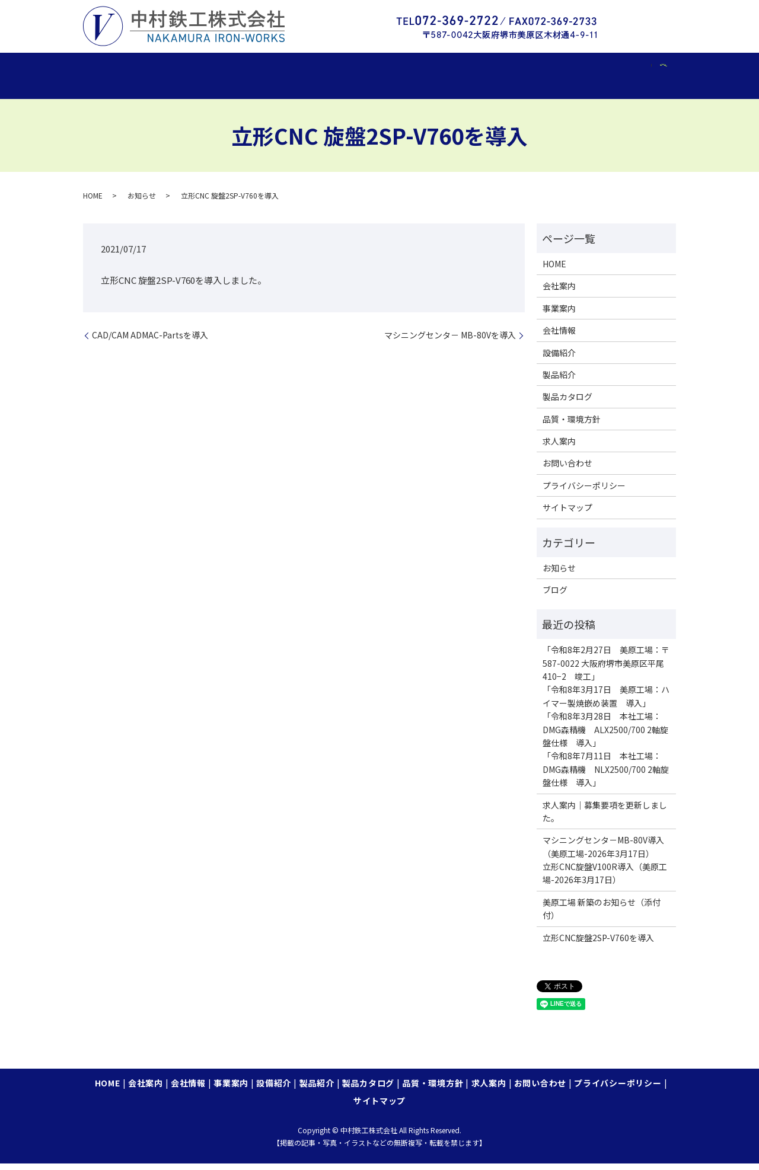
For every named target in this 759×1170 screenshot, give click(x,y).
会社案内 (163, 69)
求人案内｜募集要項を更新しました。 (605, 817)
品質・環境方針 (552, 69)
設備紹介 (342, 69)
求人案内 (625, 69)
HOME (108, 69)
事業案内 (282, 69)
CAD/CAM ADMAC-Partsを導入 (150, 341)
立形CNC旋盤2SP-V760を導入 (598, 944)
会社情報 (223, 69)
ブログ (555, 596)
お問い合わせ (567, 469)
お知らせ (141, 202)
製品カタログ (471, 69)
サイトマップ (567, 514)
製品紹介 (402, 69)
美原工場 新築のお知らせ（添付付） (602, 915)
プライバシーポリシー (584, 492)
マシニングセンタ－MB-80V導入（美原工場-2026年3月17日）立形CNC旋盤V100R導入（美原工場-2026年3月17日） (605, 866)
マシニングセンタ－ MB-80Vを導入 (450, 341)
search (101, 88)
